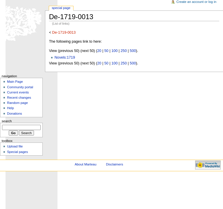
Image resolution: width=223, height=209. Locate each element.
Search (7, 121)
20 (99, 51)
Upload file (15, 146)
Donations (14, 113)
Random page (17, 103)
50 (106, 51)
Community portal (20, 87)
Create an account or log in (197, 1)
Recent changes (19, 97)
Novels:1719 (65, 57)
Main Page (15, 81)
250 (124, 51)
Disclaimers (114, 164)
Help (10, 108)
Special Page (61, 8)
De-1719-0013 (64, 32)
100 (115, 51)
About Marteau (85, 164)
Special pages (17, 152)
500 (133, 51)
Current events (18, 92)
